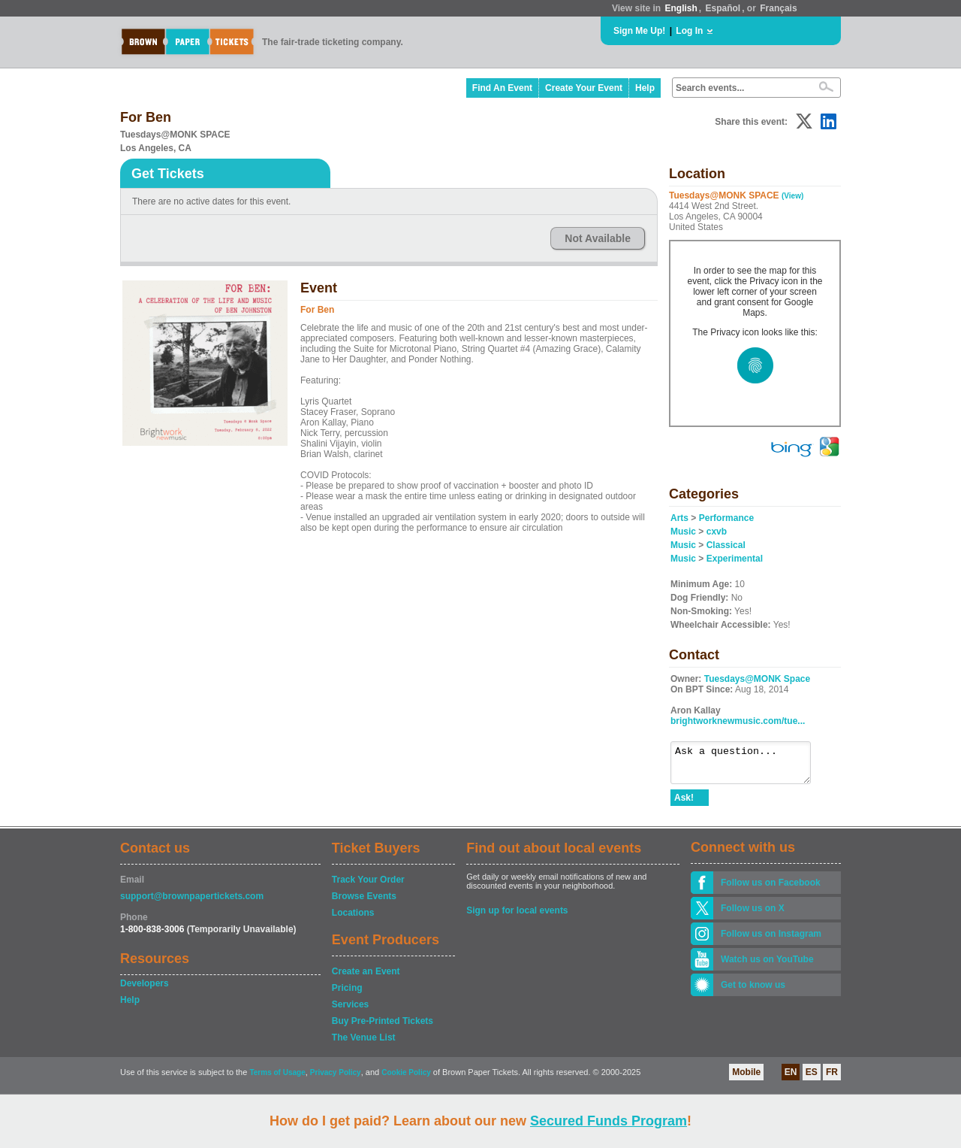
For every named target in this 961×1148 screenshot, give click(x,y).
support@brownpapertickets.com (192, 903)
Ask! (684, 804)
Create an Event (366, 978)
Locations (353, 919)
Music (683, 531)
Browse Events (364, 903)
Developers (144, 990)
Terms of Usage (277, 1079)
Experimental (734, 558)
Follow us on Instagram (771, 940)
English (680, 8)
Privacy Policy (335, 1079)
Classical (726, 545)
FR (832, 1079)
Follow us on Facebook (771, 889)
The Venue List (364, 1044)
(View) (792, 196)
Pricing (347, 994)
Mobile (746, 1079)
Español (723, 8)
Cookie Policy (406, 1079)
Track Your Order (368, 886)
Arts (679, 518)
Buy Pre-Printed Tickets (382, 1027)
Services (350, 1011)
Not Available (598, 238)
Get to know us (753, 991)
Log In (689, 31)
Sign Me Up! (639, 31)
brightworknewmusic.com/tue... (737, 721)
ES (812, 1079)
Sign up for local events (517, 917)
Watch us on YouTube (767, 966)
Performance (726, 518)
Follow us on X (753, 915)
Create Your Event (583, 88)
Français (778, 8)
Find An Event (502, 88)
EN (791, 1079)
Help (645, 88)
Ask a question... (748, 766)
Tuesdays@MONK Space (757, 679)
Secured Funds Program (608, 1120)
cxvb (716, 531)
